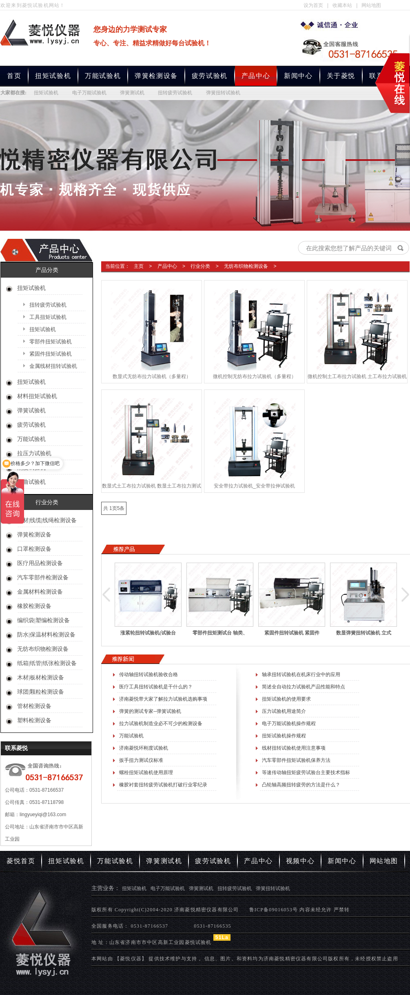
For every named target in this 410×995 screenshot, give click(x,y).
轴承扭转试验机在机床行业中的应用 (301, 674)
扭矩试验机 (53, 75)
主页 (139, 266)
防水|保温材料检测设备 (46, 635)
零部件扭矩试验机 (50, 341)
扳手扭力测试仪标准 (141, 760)
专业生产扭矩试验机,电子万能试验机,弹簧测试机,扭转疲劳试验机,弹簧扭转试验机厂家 (331, 25)
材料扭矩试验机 (37, 396)
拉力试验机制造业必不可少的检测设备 (160, 723)
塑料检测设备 (34, 720)
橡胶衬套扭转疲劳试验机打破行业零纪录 (163, 785)
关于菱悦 (341, 75)
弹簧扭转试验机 (223, 93)
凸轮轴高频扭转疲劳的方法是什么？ (301, 785)
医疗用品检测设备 (40, 563)
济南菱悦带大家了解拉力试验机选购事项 (163, 699)
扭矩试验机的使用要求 (286, 699)
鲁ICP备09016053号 (273, 910)
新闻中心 (298, 75)
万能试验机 (103, 75)
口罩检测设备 (34, 549)
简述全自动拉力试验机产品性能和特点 (303, 687)
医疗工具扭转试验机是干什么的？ (156, 687)
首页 (14, 75)
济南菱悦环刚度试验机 (143, 748)
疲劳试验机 (210, 75)
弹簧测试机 (132, 93)
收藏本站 (342, 5)
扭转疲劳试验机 (175, 93)
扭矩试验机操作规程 (284, 736)
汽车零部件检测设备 (43, 577)
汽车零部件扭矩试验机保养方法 (296, 760)
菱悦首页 (21, 860)
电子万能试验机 (89, 93)
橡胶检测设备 (34, 606)
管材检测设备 (34, 706)
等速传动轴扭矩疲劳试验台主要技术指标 (306, 772)
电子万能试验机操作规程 (289, 723)
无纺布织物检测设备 (43, 649)
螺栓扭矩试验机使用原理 (146, 772)
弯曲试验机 (31, 482)
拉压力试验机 (34, 453)
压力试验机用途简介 (284, 711)
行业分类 (200, 266)
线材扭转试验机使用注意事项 (294, 748)
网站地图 (371, 5)
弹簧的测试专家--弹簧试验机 (150, 711)
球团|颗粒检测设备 (40, 692)
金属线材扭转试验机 (53, 366)
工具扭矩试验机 (47, 317)
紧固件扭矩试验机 (50, 354)
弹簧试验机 (31, 410)
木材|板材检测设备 (40, 677)
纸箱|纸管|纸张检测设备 (47, 663)
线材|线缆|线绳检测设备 (47, 520)
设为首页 (313, 5)
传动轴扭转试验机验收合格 (148, 674)
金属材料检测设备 (40, 592)
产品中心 (167, 266)
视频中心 (300, 860)
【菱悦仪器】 (131, 959)
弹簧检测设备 (156, 75)
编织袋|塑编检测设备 (43, 620)
